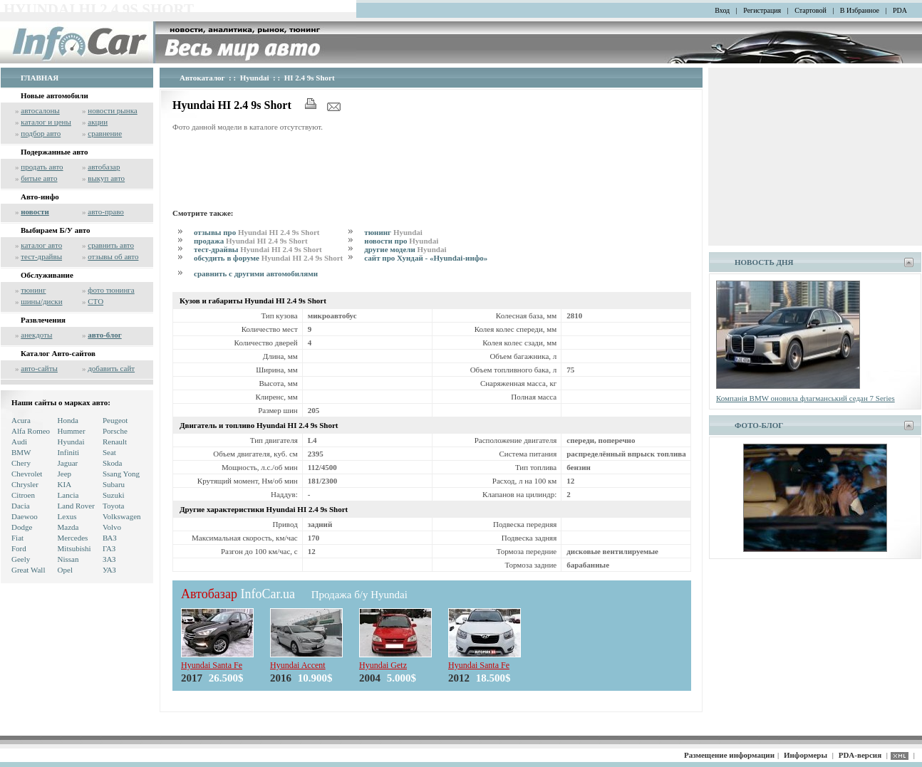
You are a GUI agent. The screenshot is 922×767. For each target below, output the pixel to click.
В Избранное (859, 10)
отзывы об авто (113, 256)
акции (98, 122)
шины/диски (41, 301)
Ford (18, 548)
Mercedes (73, 537)
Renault (115, 441)
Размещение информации (729, 755)
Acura (21, 420)
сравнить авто (111, 245)
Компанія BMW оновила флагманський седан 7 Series (805, 398)
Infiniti (69, 452)
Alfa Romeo (30, 431)
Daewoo (24, 516)
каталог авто (41, 245)
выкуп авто (106, 178)
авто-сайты (39, 368)
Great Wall (28, 569)
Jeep (65, 473)
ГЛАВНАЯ (39, 77)
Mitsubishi (74, 548)
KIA (65, 484)
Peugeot (115, 420)
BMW (21, 452)
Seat (109, 452)
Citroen (23, 495)
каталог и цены (46, 122)
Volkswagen (122, 516)
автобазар (104, 166)
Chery (21, 463)
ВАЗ (110, 537)
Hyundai (71, 441)
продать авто (42, 166)
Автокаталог (202, 77)
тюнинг (33, 290)
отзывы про (257, 232)
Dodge (21, 527)
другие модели (405, 249)
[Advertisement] (431, 168)
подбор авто (41, 133)
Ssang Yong (121, 473)
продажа (251, 240)
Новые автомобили (54, 95)
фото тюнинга (111, 290)
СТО (95, 301)
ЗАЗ (109, 559)
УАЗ (109, 569)
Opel (65, 569)
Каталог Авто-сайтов (58, 353)
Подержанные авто (54, 151)
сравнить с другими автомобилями (256, 273)
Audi (19, 441)
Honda (68, 420)
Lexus (67, 516)
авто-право (106, 211)
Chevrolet (26, 473)
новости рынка (112, 110)
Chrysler (24, 484)
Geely (20, 559)
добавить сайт (111, 368)
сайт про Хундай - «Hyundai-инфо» (425, 258)
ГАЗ (109, 548)
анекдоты (36, 334)
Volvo (112, 527)
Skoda (113, 463)
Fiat (17, 537)
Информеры (805, 755)
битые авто (39, 178)
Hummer (72, 431)
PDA (900, 10)
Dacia (20, 505)
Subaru (114, 484)
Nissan (68, 559)
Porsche (115, 431)
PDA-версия (860, 755)
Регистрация (762, 10)
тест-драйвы (41, 256)
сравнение (105, 133)
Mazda (68, 527)
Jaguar (68, 463)
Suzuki (114, 495)
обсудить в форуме (268, 258)
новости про (401, 240)
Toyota (113, 505)
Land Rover (76, 505)
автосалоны (40, 110)
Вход (722, 10)
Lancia (68, 495)
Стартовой (810, 10)
